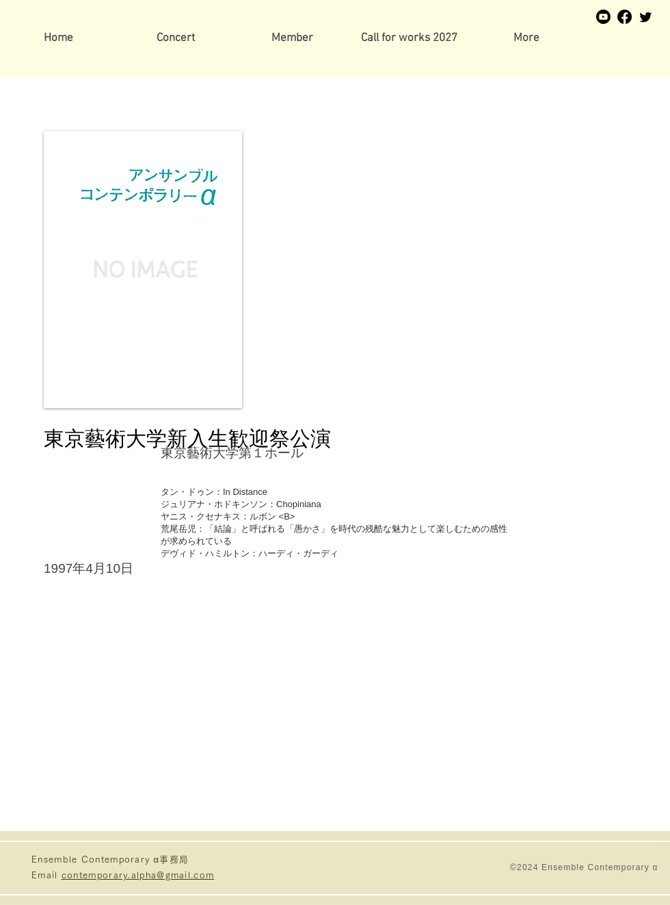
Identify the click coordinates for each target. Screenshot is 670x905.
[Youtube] (603, 17)
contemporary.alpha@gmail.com (138, 875)
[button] (292, 38)
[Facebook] (624, 17)
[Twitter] (646, 17)
